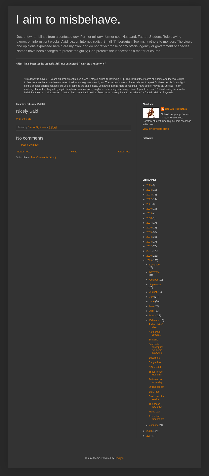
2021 (150, 204)
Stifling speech (156, 387)
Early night (154, 391)
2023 (150, 194)
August (153, 292)
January (154, 425)
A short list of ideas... (156, 326)
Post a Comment (30, 144)
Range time (155, 362)
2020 (150, 208)
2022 (150, 199)
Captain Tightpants (176, 109)
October (154, 279)
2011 (150, 251)
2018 (150, 218)
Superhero (154, 357)
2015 (150, 232)
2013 (150, 241)
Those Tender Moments (156, 373)
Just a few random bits (156, 417)
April (152, 310)
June (152, 301)
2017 (150, 222)
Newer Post (23, 151)
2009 (150, 260)
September (155, 284)
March (153, 315)
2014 (150, 236)
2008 (150, 431)
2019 (150, 213)
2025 (150, 185)
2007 (150, 435)
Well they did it (24, 118)
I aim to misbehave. (68, 19)
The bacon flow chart (155, 405)
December (154, 264)
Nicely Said (155, 367)
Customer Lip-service (156, 398)
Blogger (119, 458)
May (152, 306)
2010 (150, 255)
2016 (150, 227)
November (154, 272)
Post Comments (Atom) (43, 157)
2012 (150, 246)
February (154, 320)
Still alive (153, 339)
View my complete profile (156, 128)
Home (74, 151)
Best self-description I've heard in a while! (156, 348)
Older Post (124, 151)
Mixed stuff (154, 411)
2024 (150, 189)
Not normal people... (155, 333)
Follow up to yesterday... (156, 381)
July (151, 296)
